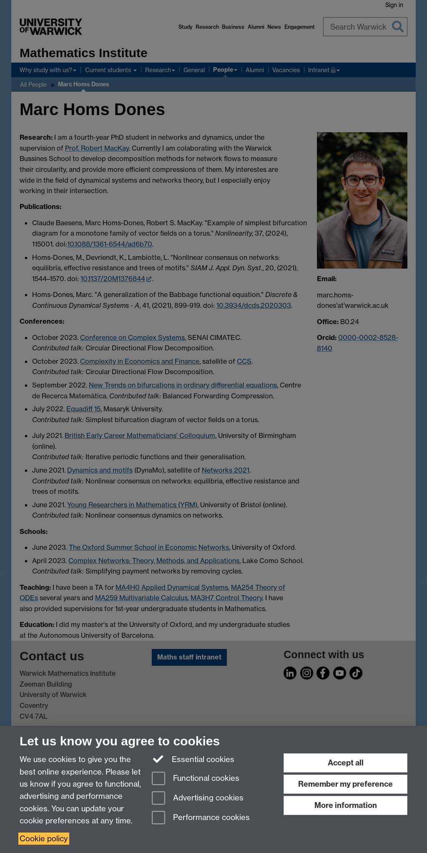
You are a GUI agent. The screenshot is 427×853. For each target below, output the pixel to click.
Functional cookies (195, 779)
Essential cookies (193, 758)
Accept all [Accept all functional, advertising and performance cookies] (346, 762)
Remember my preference (345, 784)
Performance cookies (201, 818)
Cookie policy (44, 838)
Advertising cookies (198, 798)
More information (345, 805)
